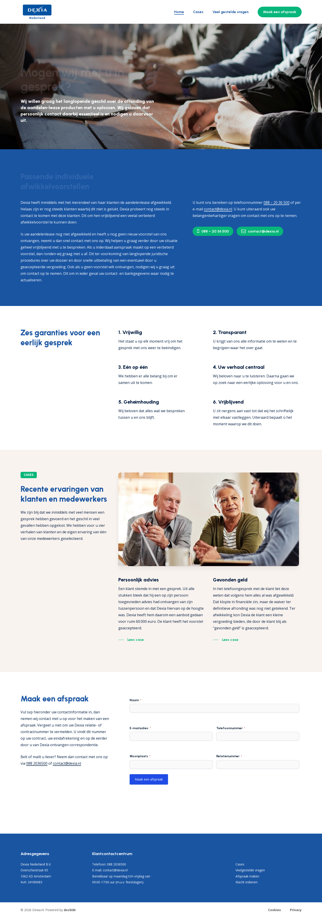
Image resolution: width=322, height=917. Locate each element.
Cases (240, 864)
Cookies (274, 910)
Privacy (296, 910)
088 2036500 (36, 763)
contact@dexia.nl (67, 763)
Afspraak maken (247, 876)
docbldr (70, 910)
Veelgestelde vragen (250, 870)
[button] (215, 231)
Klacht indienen (247, 882)
